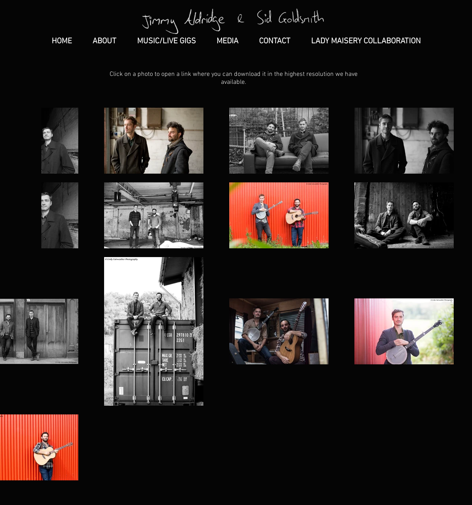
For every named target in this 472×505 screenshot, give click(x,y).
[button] (227, 41)
